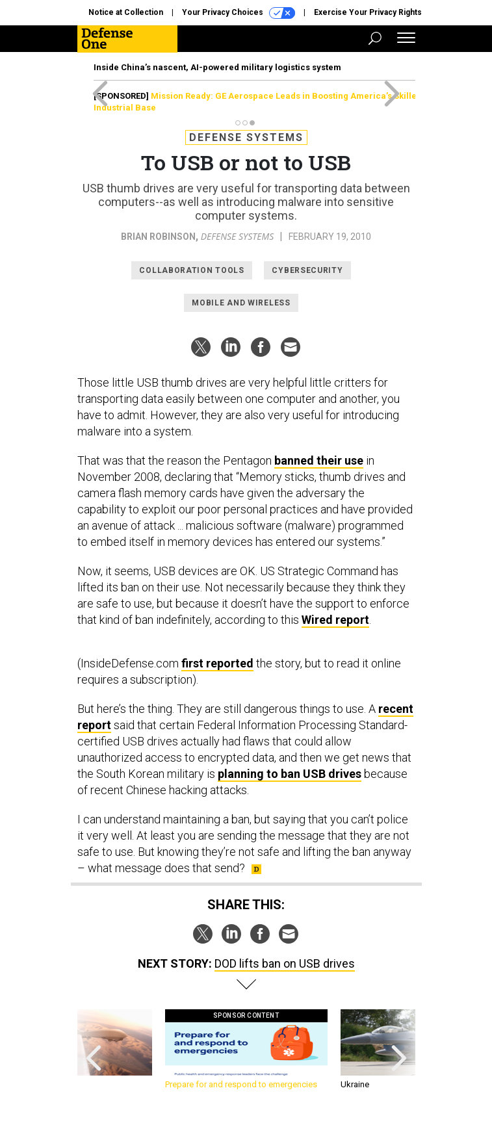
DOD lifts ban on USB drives (284, 963)
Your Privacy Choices (238, 13)
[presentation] (93, 1050)
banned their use (318, 460)
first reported (217, 663)
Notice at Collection (125, 12)
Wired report (335, 619)
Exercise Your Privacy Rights (368, 12)
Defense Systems (246, 137)
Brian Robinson (158, 236)
